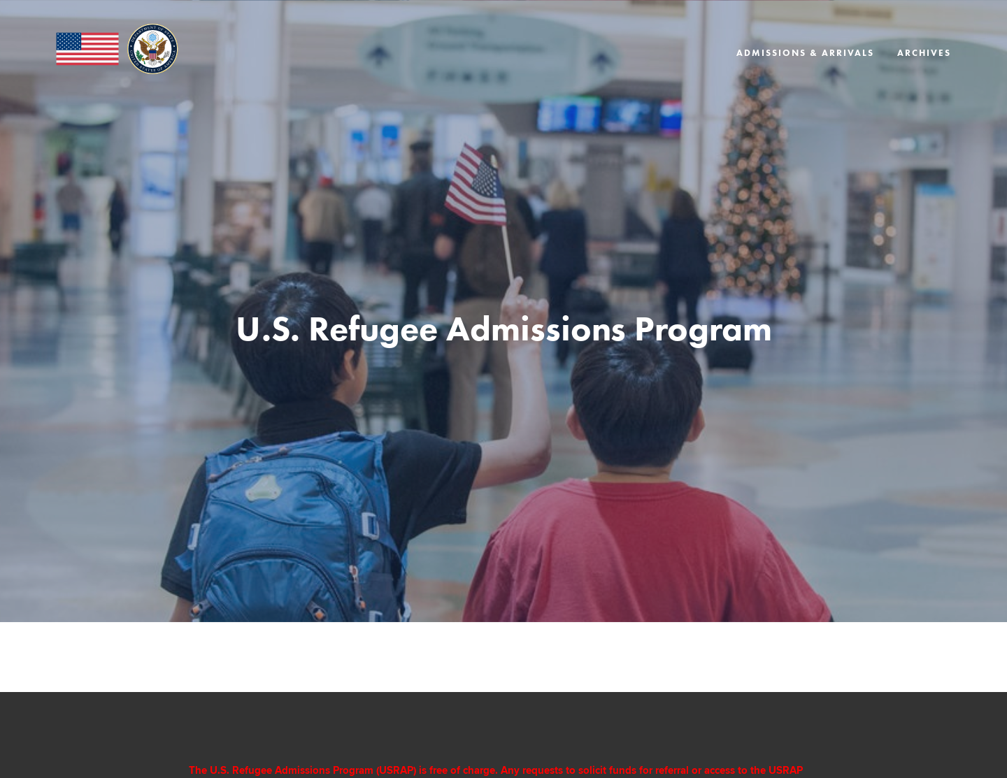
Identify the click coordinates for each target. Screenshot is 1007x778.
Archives (924, 53)
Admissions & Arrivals (805, 53)
